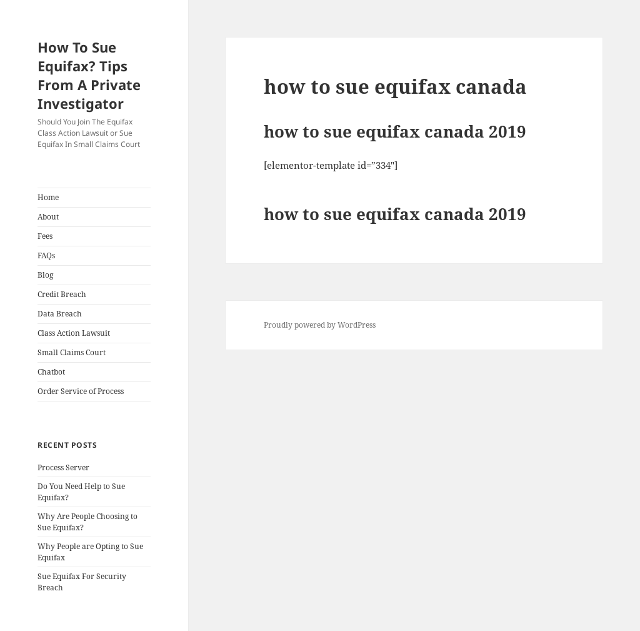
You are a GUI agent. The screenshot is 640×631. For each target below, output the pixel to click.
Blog (45, 275)
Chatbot (51, 371)
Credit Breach (62, 294)
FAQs (46, 255)
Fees (45, 236)
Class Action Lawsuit (74, 333)
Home (48, 197)
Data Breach (60, 313)
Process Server (63, 467)
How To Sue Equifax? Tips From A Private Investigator (89, 75)
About (48, 216)
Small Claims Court (72, 352)
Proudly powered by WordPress (320, 325)
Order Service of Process (81, 391)
